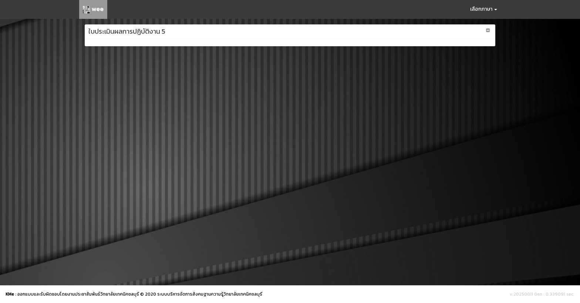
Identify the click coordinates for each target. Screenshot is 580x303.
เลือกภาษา (483, 9)
